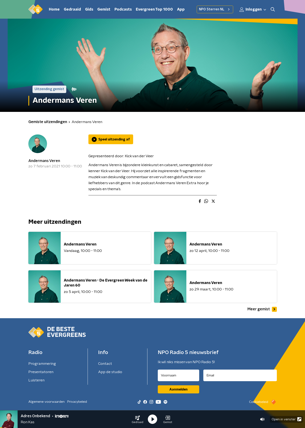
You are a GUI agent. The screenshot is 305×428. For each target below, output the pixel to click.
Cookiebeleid (258, 402)
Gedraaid (72, 9)
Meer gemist (262, 309)
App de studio (110, 372)
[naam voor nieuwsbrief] (178, 375)
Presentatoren (40, 372)
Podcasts (123, 9)
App (181, 9)
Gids (89, 9)
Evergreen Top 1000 (154, 9)
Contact (105, 364)
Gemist (103, 9)
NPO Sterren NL (215, 9)
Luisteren (36, 380)
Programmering (42, 364)
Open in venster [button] (286, 419)
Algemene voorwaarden (46, 401)
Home (54, 9)
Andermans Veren (44, 161)
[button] (137, 419)
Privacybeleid (77, 401)
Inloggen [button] (253, 9)
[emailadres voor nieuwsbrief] (240, 375)
